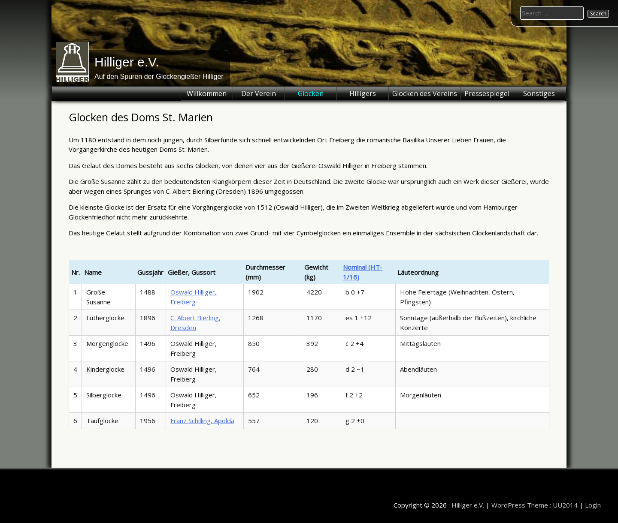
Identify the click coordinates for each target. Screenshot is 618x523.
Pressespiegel (486, 93)
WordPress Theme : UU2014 (534, 505)
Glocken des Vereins (424, 93)
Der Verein (258, 93)
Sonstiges (539, 93)
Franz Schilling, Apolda (202, 420)
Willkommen (207, 93)
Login (593, 505)
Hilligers (362, 93)
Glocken (311, 93)
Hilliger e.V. (126, 62)
